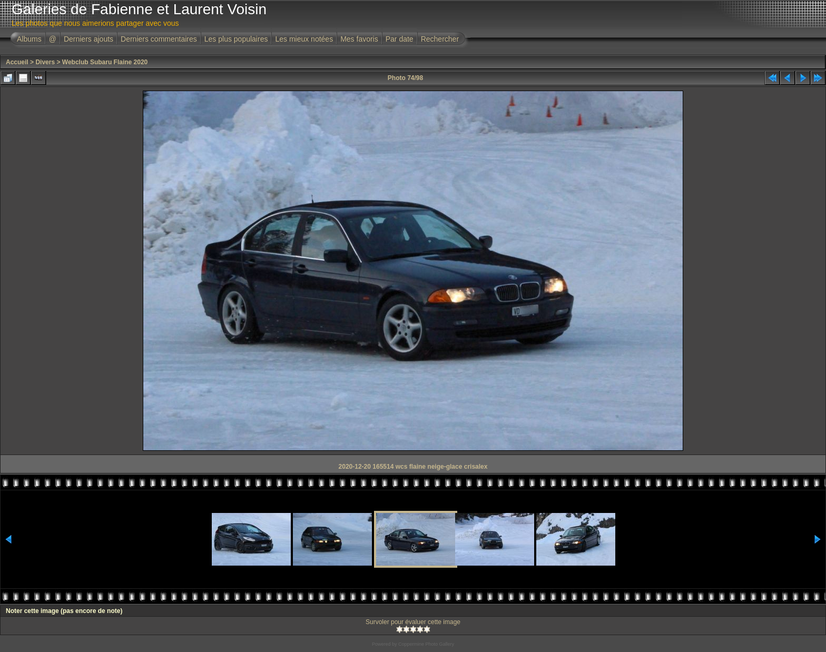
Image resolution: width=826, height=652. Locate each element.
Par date (400, 39)
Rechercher (440, 39)
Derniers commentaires (159, 39)
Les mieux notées (304, 39)
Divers (45, 62)
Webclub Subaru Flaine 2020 (105, 62)
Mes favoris (359, 39)
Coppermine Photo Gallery (426, 644)
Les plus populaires (236, 39)
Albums (29, 39)
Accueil (17, 62)
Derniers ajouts (88, 39)
